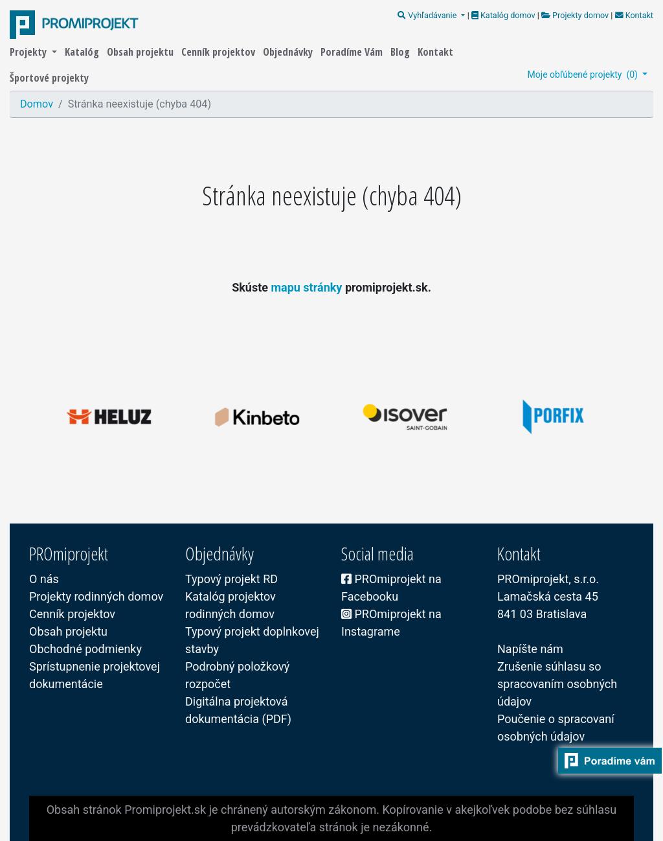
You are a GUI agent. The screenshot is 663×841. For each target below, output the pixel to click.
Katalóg (83, 52)
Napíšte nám (530, 649)
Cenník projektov (219, 52)
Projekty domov (575, 15)
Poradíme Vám (352, 52)
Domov (36, 104)
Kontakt (632, 15)
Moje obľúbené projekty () (584, 74)
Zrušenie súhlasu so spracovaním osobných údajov (557, 684)
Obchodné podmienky (85, 649)
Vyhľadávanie (428, 15)
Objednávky (289, 52)
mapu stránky (307, 287)
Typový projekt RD (231, 579)
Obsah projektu (141, 52)
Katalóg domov (504, 15)
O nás (44, 579)
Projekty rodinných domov (96, 596)
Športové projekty (49, 78)
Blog (401, 52)
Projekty (29, 52)
